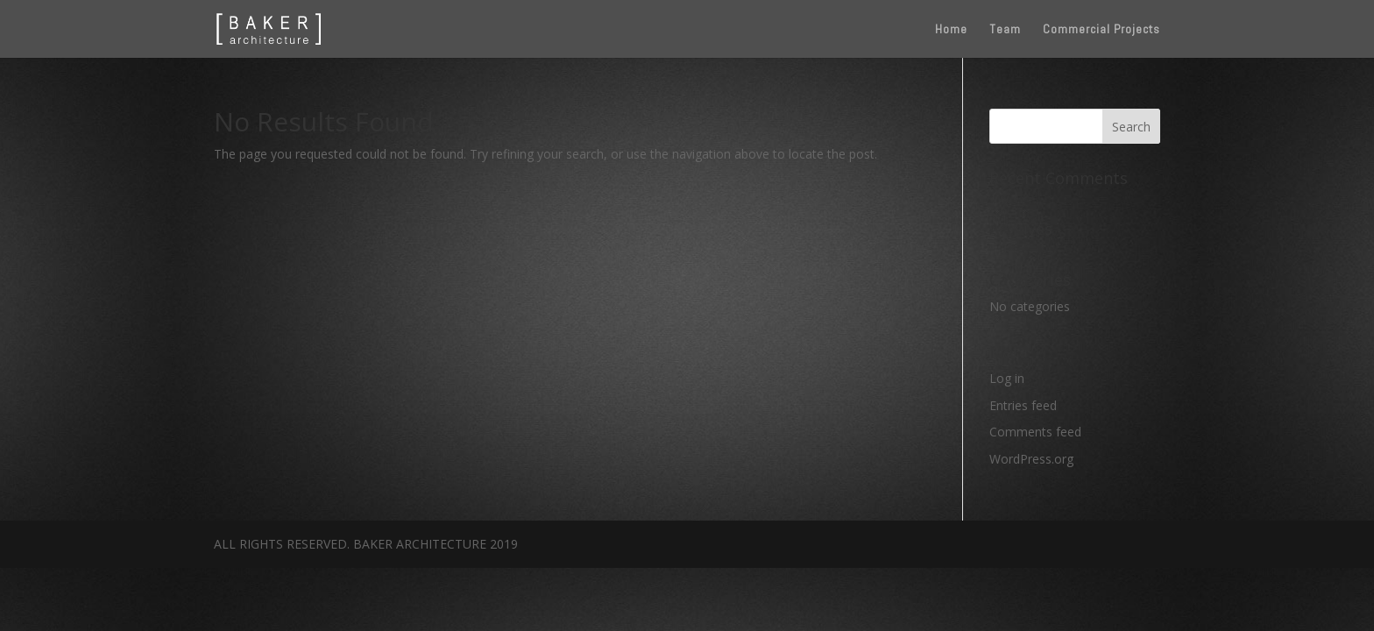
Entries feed (1023, 405)
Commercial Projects (1101, 30)
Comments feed (1035, 431)
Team (1005, 30)
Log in (1006, 378)
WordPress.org (1031, 458)
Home (951, 30)
